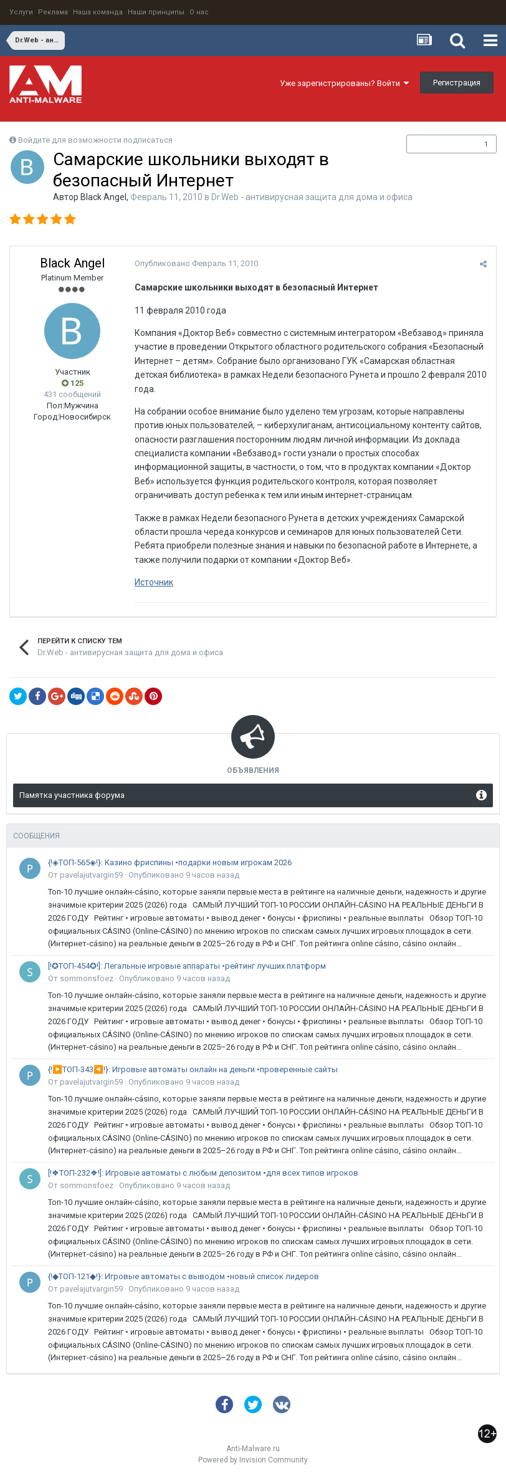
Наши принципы (156, 12)
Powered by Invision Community (253, 1460)
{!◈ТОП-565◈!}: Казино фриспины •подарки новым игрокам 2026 (170, 862)
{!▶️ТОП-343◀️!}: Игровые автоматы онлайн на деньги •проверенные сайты (193, 1069)
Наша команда (98, 12)
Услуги (21, 12)
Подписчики (438, 144)
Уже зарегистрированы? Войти (344, 83)
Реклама (53, 12)
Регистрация (456, 82)
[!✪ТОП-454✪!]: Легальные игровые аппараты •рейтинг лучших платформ (187, 966)
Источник (154, 582)
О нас (199, 12)
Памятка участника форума (72, 795)
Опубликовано (196, 263)
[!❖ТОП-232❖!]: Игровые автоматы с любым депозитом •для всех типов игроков (203, 1173)
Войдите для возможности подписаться (95, 140)
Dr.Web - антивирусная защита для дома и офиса (312, 197)
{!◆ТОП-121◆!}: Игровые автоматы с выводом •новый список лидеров (183, 1276)
